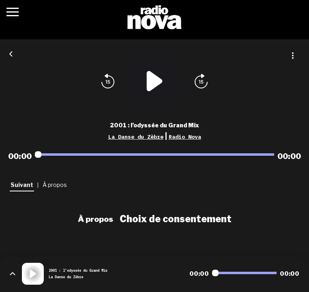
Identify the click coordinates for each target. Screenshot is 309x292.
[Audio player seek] (154, 154)
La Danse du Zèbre (135, 136)
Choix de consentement (176, 219)
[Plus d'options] (293, 55)
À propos (95, 219)
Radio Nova (185, 136)
